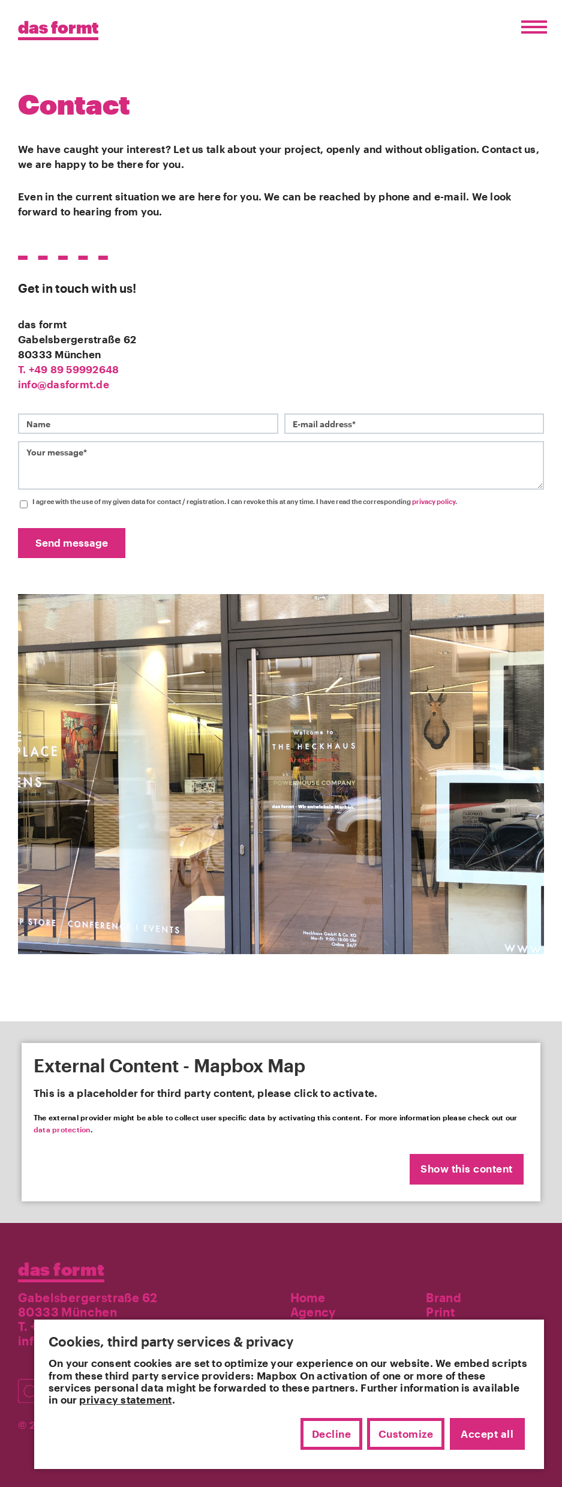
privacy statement (125, 1399)
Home (308, 1297)
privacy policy (433, 501)
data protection (62, 1129)
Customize (406, 1434)
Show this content (466, 1168)
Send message (71, 542)
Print (440, 1312)
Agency (313, 1312)
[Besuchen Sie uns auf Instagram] (33, 1385)
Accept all (487, 1434)
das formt (61, 1269)
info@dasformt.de (63, 384)
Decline (331, 1434)
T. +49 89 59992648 (68, 369)
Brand (443, 1297)
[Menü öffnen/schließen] (531, 27)
